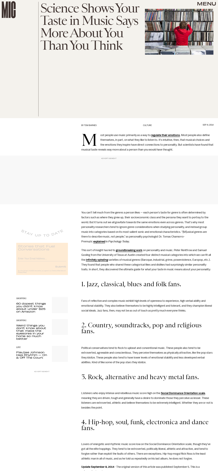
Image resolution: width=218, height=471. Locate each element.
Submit (60, 268)
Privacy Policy (22, 274)
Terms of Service (57, 273)
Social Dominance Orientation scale (183, 393)
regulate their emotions (165, 135)
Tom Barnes (90, 125)
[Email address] (42, 260)
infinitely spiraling (97, 259)
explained (99, 241)
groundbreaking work (129, 250)
